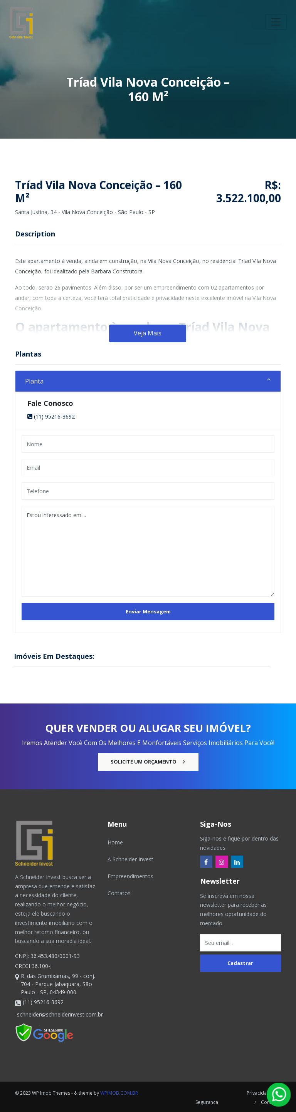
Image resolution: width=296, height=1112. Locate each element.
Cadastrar (240, 963)
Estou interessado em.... (148, 551)
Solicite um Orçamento (148, 761)
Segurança (206, 1102)
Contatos (119, 893)
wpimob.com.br (119, 1093)
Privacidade (260, 1093)
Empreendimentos (130, 876)
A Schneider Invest (130, 859)
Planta (34, 381)
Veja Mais (147, 333)
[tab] (148, 381)
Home (115, 842)
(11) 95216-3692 (51, 416)
